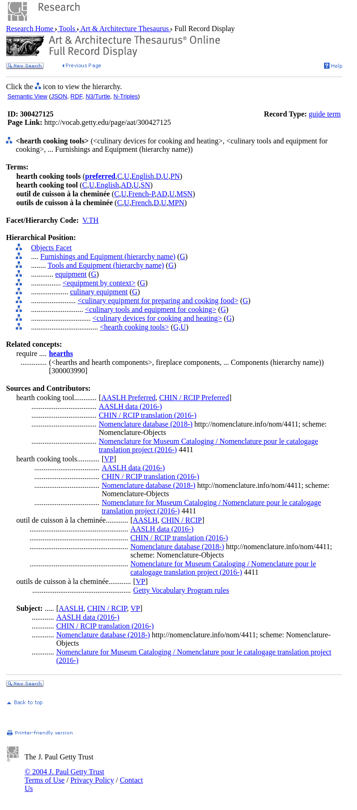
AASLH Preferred (128, 398)
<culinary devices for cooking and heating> (157, 318)
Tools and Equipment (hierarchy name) (105, 265)
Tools (67, 28)
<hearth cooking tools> (134, 327)
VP (108, 459)
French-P (141, 194)
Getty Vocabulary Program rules (181, 590)
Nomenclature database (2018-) (145, 424)
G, (177, 327)
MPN (176, 203)
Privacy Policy (92, 780)
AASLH (145, 520)
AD (126, 185)
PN (174, 176)
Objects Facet (51, 248)
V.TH (90, 220)
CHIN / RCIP (181, 520)
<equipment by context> (99, 283)
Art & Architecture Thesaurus (125, 28)
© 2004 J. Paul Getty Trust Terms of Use (64, 776)
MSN (184, 194)
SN (145, 185)
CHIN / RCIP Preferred (194, 398)
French (141, 203)
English (142, 176)
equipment (71, 274)
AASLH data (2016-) (130, 406)
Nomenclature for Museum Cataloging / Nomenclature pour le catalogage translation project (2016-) (223, 568)
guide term (325, 114)
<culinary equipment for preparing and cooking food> (158, 301)
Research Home (30, 28)
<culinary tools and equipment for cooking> (150, 309)
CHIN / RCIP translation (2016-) (147, 415)
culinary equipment (99, 292)
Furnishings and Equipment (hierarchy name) (108, 256)
